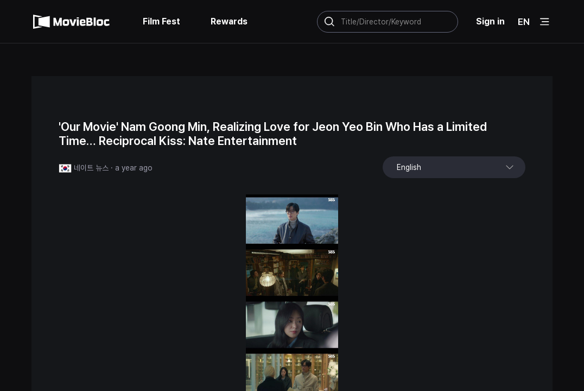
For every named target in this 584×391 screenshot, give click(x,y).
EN (524, 21)
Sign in (490, 21)
